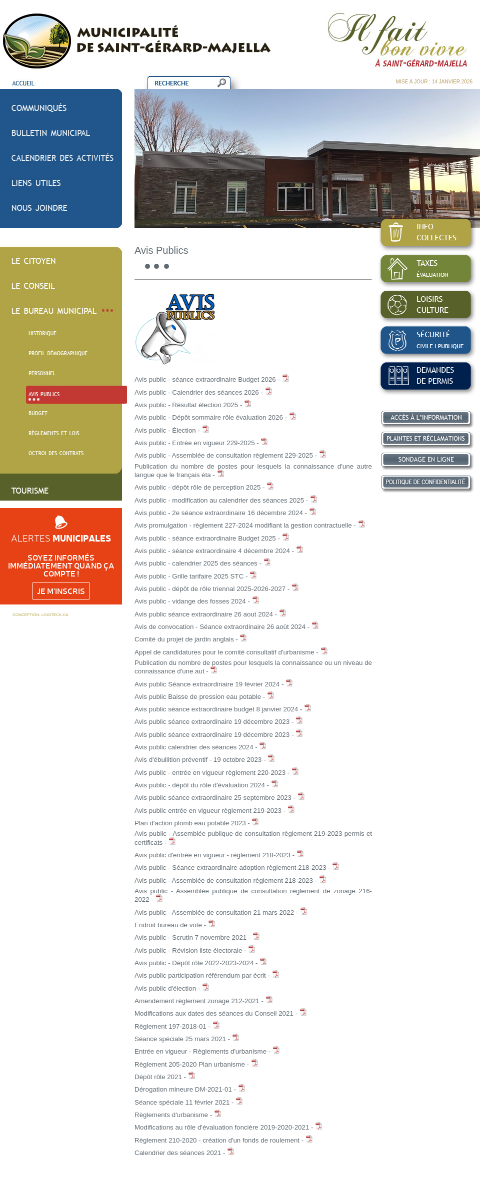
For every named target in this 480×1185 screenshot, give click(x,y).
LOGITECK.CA (55, 614)
